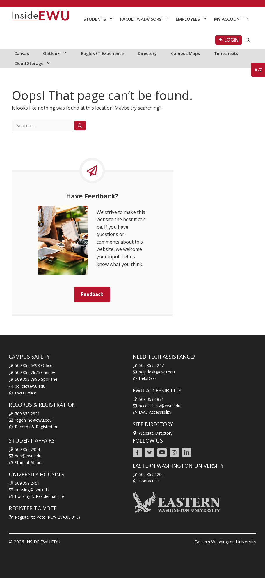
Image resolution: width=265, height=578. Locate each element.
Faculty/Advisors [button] (146, 19)
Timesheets (226, 53)
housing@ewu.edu (32, 489)
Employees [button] (193, 19)
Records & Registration (36, 426)
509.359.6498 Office (33, 365)
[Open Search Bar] (247, 40)
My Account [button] (233, 19)
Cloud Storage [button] (35, 63)
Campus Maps (185, 53)
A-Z (258, 70)
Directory (147, 53)
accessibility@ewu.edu (159, 405)
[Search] (80, 125)
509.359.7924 (27, 449)
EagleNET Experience (102, 53)
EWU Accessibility (155, 412)
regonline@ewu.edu (33, 420)
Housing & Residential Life (39, 496)
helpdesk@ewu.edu (157, 372)
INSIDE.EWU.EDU (42, 541)
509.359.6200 (151, 474)
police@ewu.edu (30, 386)
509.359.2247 (151, 365)
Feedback (92, 294)
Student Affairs (28, 462)
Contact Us (149, 481)
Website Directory (155, 433)
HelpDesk (148, 378)
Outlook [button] (58, 54)
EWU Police (25, 393)
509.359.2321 (27, 413)
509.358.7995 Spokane (36, 379)
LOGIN (229, 40)
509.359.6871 (151, 399)
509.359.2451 (27, 483)
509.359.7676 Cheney (35, 372)
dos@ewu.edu (28, 456)
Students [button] (100, 19)
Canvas (21, 53)
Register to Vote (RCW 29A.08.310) (47, 517)
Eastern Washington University (225, 541)
